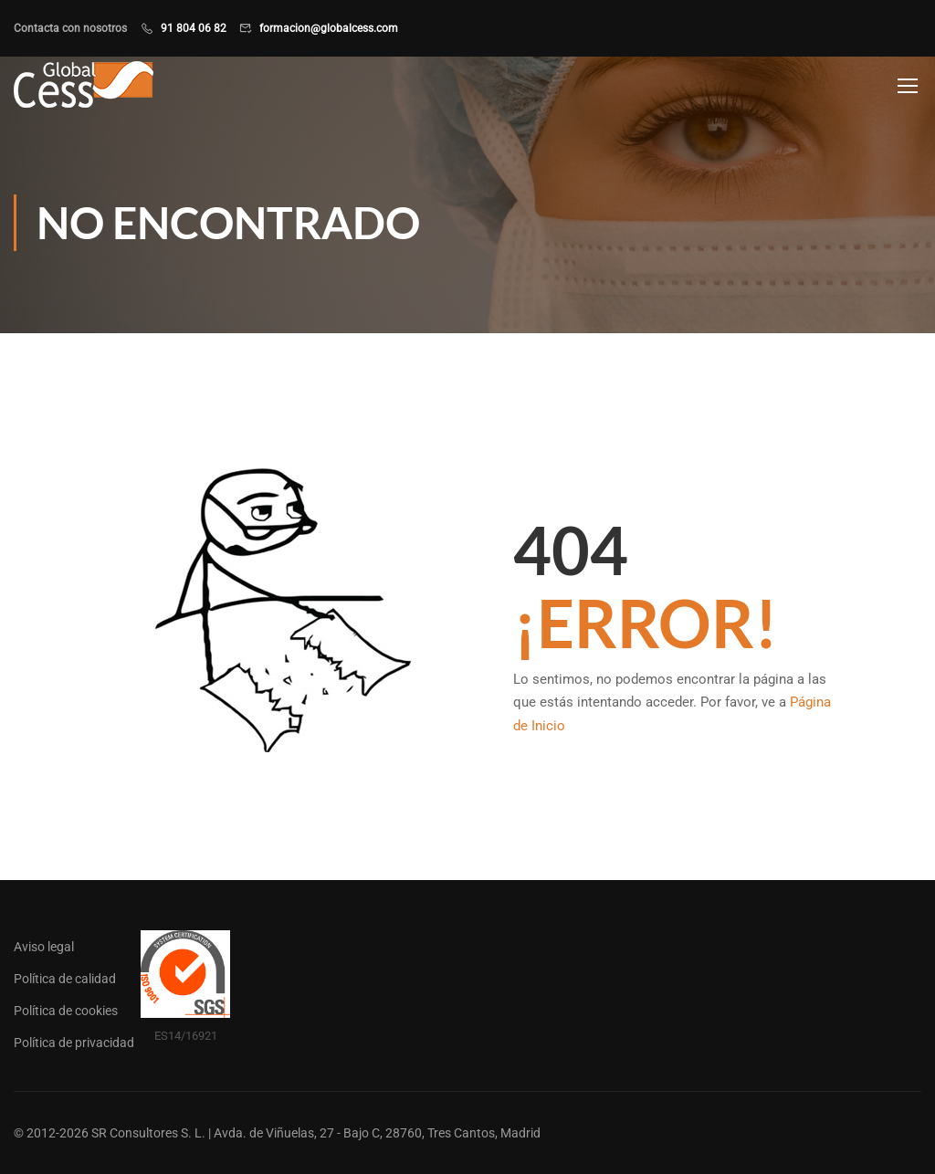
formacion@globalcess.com (328, 28)
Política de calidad (65, 978)
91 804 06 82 (193, 28)
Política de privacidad (74, 1042)
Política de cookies (66, 1010)
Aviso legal (44, 946)
